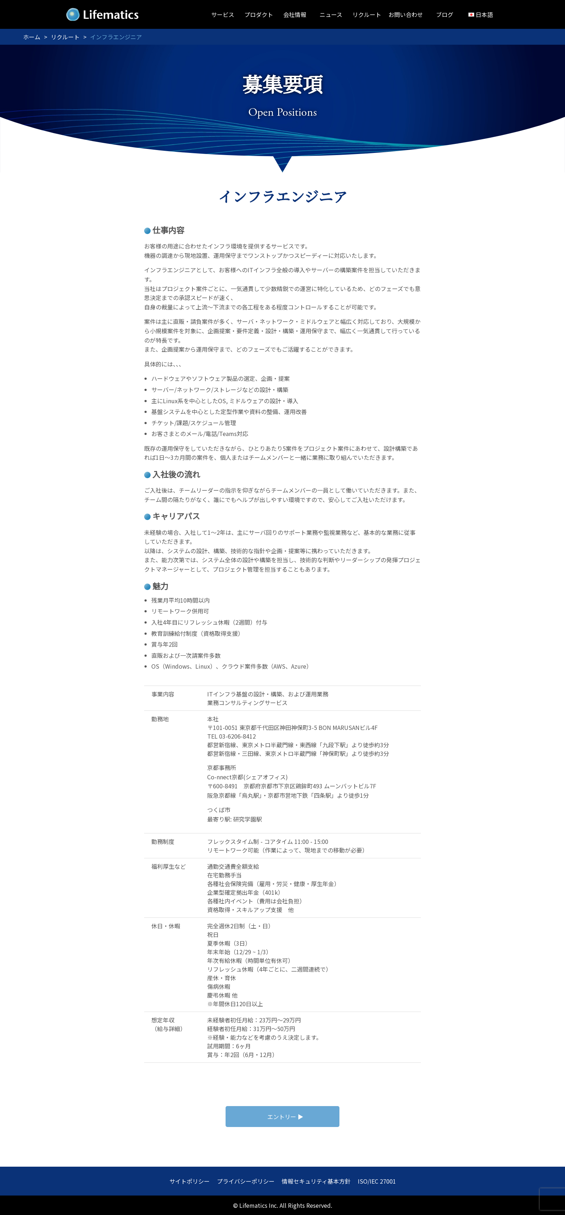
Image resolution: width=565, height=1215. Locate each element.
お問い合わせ (405, 14)
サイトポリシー (189, 1181)
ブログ (444, 14)
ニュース (331, 14)
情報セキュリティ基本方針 (316, 1181)
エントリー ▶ (285, 1116)
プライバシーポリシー (246, 1181)
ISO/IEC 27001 (377, 1181)
